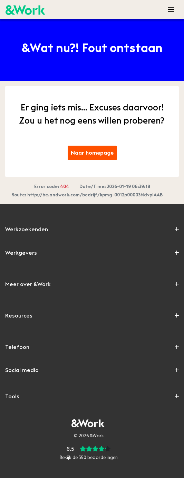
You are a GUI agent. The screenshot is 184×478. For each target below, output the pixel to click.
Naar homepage (92, 153)
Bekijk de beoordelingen (89, 458)
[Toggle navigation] (171, 9)
